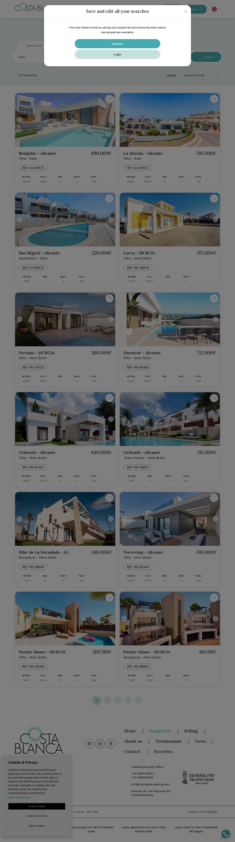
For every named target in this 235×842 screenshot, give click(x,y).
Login (117, 54)
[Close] (186, 11)
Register (117, 43)
